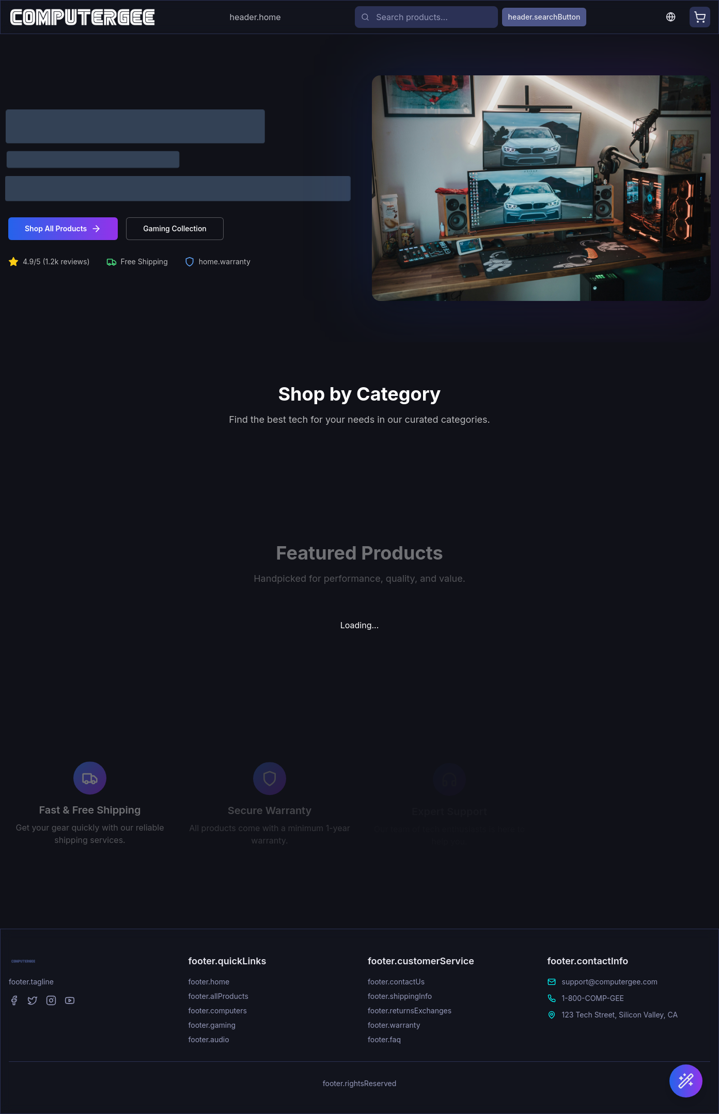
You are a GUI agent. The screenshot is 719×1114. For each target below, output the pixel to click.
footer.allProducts (218, 996)
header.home (255, 17)
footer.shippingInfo (400, 996)
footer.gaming (212, 1025)
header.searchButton (544, 16)
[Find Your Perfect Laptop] (685, 1080)
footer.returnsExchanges (409, 1010)
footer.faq (384, 1039)
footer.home (209, 981)
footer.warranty (394, 1025)
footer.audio (209, 1039)
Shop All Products (63, 229)
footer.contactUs (396, 981)
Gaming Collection (174, 228)
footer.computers (218, 1010)
